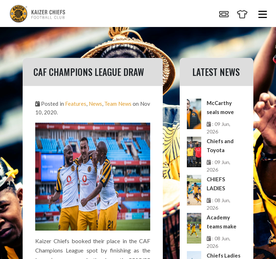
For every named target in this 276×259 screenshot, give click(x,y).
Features (75, 103)
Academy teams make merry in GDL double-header (223, 222)
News (95, 103)
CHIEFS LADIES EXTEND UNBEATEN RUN (221, 184)
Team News (117, 103)
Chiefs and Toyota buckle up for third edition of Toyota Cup (223, 146)
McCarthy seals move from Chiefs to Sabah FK (221, 108)
